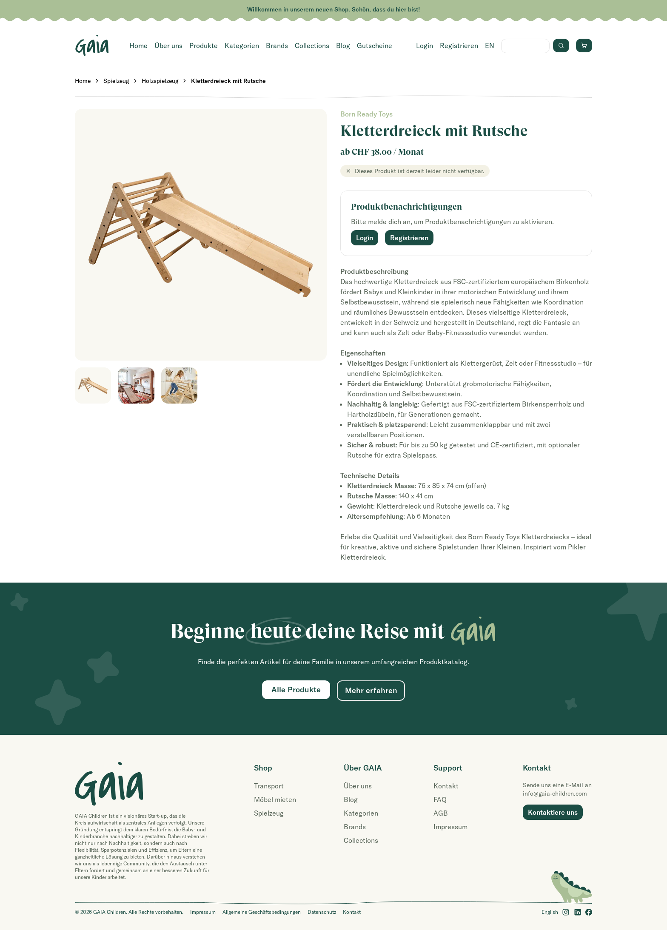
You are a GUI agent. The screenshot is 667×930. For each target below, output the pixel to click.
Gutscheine (374, 45)
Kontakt (446, 786)
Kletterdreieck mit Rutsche (228, 81)
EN (489, 45)
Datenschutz (322, 912)
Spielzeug (116, 81)
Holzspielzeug (160, 81)
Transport (269, 786)
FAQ (440, 799)
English (550, 912)
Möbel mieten (275, 799)
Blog (343, 45)
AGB (440, 813)
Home (138, 45)
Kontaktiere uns (553, 812)
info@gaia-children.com (555, 793)
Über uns (168, 45)
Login (424, 45)
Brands (277, 45)
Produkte (203, 45)
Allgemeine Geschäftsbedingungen (261, 912)
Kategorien (242, 45)
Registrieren (459, 45)
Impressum (450, 826)
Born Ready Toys (366, 114)
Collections (312, 45)
